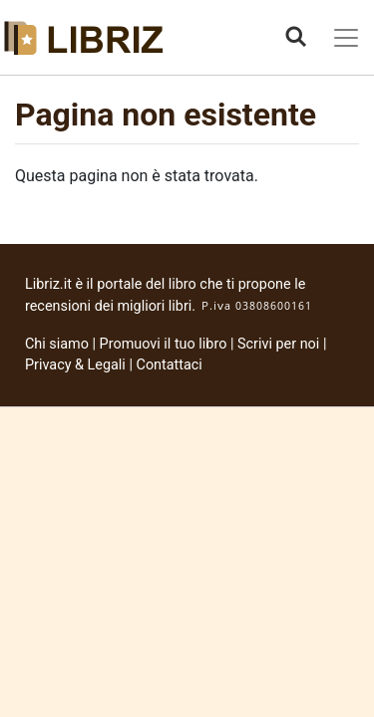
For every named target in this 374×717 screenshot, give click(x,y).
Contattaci (169, 365)
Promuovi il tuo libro (163, 344)
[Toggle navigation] (346, 38)
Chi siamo (57, 344)
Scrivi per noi (278, 344)
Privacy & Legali (77, 365)
